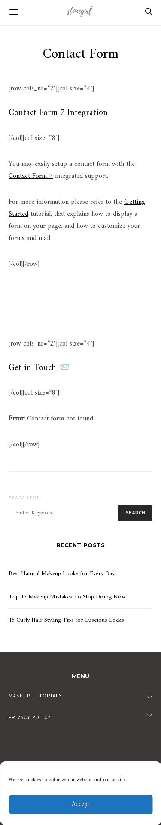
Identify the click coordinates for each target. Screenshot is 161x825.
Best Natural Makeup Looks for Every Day (62, 573)
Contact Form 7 (31, 176)
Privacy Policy (30, 718)
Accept (80, 804)
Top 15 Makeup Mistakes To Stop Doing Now (67, 597)
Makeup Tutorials (35, 696)
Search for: (25, 498)
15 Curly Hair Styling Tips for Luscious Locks (66, 620)
